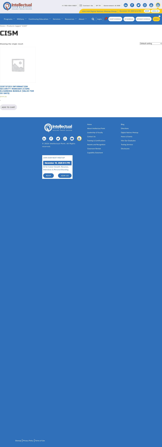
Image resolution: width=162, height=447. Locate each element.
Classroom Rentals (94, 148)
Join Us (155, 11)
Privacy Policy (28, 441)
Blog (122, 124)
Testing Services (127, 144)
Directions (125, 128)
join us (65, 175)
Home (2, 26)
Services (57, 19)
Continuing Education (38, 19)
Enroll (156, 19)
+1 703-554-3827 (69, 5)
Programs (8, 19)
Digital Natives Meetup (129, 132)
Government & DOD (112, 5)
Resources (69, 19)
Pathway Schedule (143, 19)
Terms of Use (40, 441)
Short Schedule (115, 19)
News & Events (126, 136)
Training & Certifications (96, 140)
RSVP (147, 11)
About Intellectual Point (96, 128)
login (99, 19)
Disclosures (125, 148)
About (81, 19)
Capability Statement (95, 152)
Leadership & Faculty (95, 132)
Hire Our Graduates (128, 140)
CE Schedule (129, 19)
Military (20, 19)
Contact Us (88, 5)
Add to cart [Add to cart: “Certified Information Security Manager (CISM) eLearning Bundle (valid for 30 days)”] (8, 107)
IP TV (98, 5)
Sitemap (18, 441)
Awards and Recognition (96, 144)
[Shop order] (151, 43)
